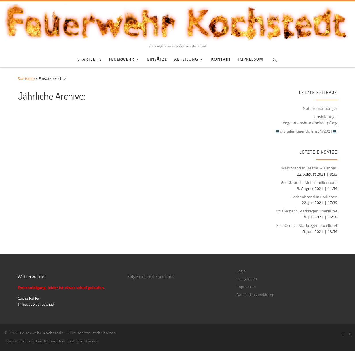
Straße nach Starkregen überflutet (306, 211)
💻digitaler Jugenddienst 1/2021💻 (306, 131)
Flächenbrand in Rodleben (313, 196)
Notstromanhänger (320, 108)
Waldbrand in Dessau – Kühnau (309, 168)
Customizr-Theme (82, 341)
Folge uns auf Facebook (151, 276)
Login (241, 270)
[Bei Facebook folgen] (343, 334)
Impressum (246, 286)
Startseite (26, 78)
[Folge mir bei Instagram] (350, 334)
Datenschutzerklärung (255, 294)
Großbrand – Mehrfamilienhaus (309, 182)
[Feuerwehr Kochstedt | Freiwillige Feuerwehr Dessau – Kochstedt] (177, 22)
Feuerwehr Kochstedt (41, 332)
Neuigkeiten (247, 278)
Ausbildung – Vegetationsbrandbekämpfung (310, 119)
